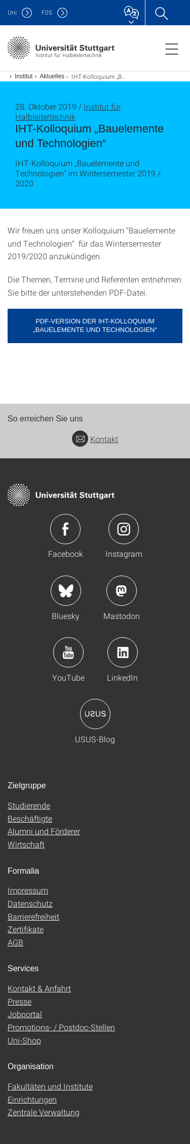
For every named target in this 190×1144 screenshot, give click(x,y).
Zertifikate (26, 929)
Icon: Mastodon (121, 591)
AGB (15, 942)
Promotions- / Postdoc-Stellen (61, 1027)
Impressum (28, 890)
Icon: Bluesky (66, 591)
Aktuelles (52, 76)
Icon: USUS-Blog (95, 714)
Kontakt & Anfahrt (39, 988)
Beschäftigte (30, 818)
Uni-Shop (24, 1040)
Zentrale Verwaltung (44, 1112)
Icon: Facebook (65, 529)
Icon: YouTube (68, 652)
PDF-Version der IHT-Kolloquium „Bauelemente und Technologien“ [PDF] (95, 325)
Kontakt (95, 439)
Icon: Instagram (123, 529)
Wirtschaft (26, 844)
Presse (19, 1001)
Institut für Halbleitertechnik (68, 111)
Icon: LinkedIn (122, 652)
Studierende (29, 805)
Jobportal (25, 1014)
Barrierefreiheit (33, 916)
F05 (47, 12)
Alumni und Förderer (44, 831)
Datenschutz (30, 903)
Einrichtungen (32, 1099)
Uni (12, 12)
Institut (23, 76)
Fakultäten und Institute (50, 1086)
